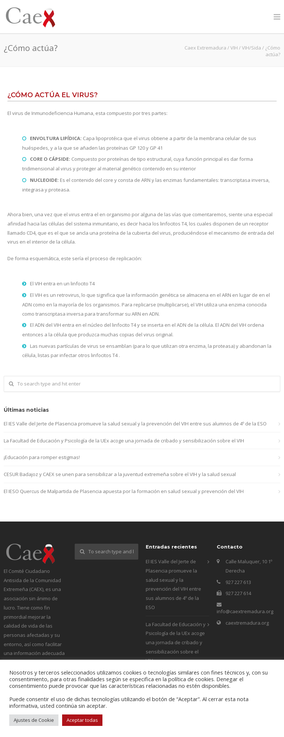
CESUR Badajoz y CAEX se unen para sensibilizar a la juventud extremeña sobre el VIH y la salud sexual (120, 474)
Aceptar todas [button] (82, 720)
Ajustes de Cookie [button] (34, 720)
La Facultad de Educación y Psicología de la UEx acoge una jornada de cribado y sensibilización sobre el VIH (124, 440)
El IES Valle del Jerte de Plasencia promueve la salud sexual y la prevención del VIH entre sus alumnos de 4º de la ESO (135, 423)
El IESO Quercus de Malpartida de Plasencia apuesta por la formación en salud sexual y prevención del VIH (124, 491)
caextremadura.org (247, 622)
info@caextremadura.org (245, 611)
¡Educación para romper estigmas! (42, 457)
